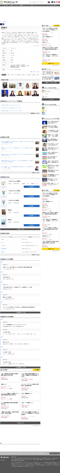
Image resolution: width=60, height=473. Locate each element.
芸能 (4, 5)
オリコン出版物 (7, 453)
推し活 (52, 5)
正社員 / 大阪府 (10, 405)
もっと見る (50, 99)
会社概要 (1, 453)
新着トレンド (56, 5)
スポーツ (28, 5)
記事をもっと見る (35, 172)
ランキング (48, 5)
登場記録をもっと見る (35, 113)
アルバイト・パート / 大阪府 (10, 386)
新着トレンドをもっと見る (51, 82)
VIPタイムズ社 (36, 71)
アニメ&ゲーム (16, 5)
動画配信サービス (23, 5)
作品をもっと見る (20, 229)
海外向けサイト (33, 453)
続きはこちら (21, 423)
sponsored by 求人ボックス (36, 425)
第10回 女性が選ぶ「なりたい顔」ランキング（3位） (12, 110)
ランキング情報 (17, 74)
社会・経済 (32, 5)
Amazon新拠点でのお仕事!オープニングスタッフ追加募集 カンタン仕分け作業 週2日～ (50, 30)
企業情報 (57, 453)
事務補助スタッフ (47, 36)
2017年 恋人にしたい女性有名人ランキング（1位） (11, 107)
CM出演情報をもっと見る (20, 367)
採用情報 (52, 453)
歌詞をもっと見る (35, 254)
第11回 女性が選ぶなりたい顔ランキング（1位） (11, 105)
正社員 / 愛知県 (30, 377)
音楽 (7, 5)
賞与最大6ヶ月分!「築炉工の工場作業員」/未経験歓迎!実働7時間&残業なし (50, 48)
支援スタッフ (45, 42)
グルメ (36, 5)
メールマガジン (26, 453)
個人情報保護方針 (40, 453)
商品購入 (32, 186)
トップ (2, 5)
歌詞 (37, 74)
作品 (12, 74)
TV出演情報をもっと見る (20, 312)
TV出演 (23, 74)
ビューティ (40, 5)
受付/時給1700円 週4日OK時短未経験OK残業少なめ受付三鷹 (50, 242)
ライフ (44, 5)
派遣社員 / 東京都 (10, 376)
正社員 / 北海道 (10, 414)
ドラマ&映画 (11, 5)
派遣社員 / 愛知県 (30, 415)
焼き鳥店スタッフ (46, 235)
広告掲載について (14, 453)
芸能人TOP (4, 74)
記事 (8, 74)
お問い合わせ (21, 453)
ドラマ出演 (28, 74)
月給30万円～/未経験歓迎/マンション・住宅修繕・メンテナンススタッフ (50, 56)
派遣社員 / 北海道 (30, 395)
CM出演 (33, 74)
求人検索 (37, 369)
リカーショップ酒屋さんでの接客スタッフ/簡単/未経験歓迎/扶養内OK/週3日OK (50, 229)
